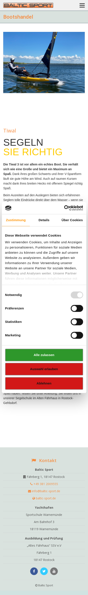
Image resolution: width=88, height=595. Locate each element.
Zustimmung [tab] (16, 220)
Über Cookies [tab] (72, 220)
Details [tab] (44, 220)
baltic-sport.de (44, 498)
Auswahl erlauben (44, 369)
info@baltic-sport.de (44, 491)
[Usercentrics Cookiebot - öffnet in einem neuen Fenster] (64, 208)
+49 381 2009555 (44, 484)
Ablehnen (44, 383)
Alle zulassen (44, 355)
